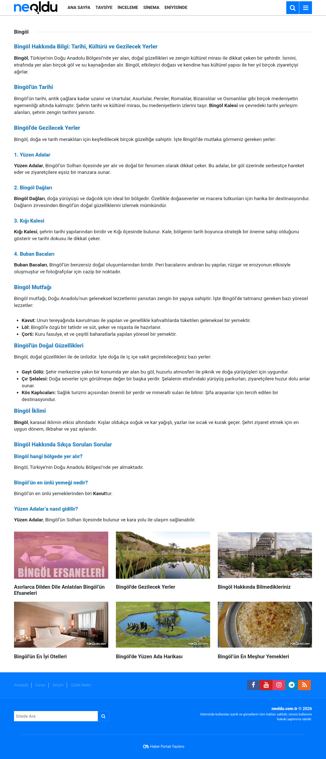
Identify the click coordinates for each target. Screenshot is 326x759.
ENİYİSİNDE (176, 7)
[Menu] (305, 8)
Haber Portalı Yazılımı (167, 746)
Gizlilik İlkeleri (81, 685)
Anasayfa (21, 685)
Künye (40, 685)
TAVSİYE (104, 7)
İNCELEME (128, 7)
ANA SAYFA (78, 7)
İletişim (58, 685)
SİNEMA (151, 7)
